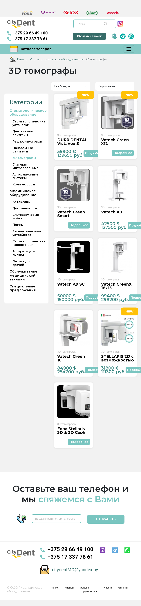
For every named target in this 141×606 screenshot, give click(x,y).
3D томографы (24, 158)
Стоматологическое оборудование (57, 59)
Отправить (106, 524)
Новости (108, 592)
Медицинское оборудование (23, 193)
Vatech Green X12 (114, 142)
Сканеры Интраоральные (25, 166)
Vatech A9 (111, 214)
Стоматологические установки (29, 123)
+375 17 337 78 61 (28, 39)
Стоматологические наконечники (29, 242)
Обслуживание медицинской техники (23, 275)
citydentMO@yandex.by (75, 574)
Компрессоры (23, 184)
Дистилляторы (24, 208)
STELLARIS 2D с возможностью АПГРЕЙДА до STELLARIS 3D (117, 363)
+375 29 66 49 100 (28, 33)
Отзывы (73, 592)
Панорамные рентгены (22, 149)
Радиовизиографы (27, 141)
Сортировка (106, 86)
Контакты (123, 592)
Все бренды (62, 86)
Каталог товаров (30, 49)
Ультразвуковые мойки (25, 216)
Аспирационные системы (25, 176)
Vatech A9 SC (70, 288)
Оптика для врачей (21, 262)
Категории (26, 102)
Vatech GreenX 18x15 (115, 289)
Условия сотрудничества (91, 594)
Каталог (23, 59)
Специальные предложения (23, 288)
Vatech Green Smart (70, 216)
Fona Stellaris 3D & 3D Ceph (70, 436)
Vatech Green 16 (73, 361)
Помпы (18, 224)
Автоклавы (21, 201)
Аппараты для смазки (23, 253)
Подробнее (94, 154)
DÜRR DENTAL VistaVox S (71, 142)
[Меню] (129, 48)
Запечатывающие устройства (26, 232)
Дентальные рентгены (22, 133)
